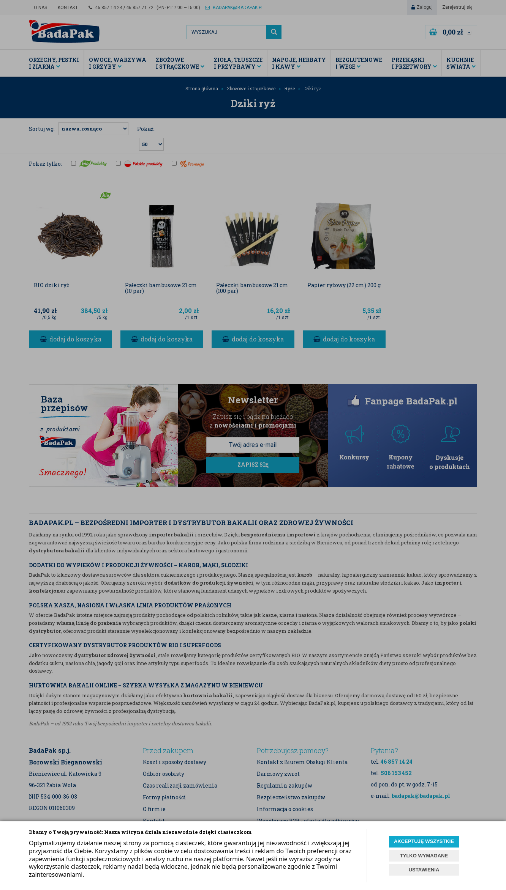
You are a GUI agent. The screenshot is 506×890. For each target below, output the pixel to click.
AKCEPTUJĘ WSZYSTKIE (424, 841)
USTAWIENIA (424, 870)
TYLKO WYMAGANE (424, 856)
